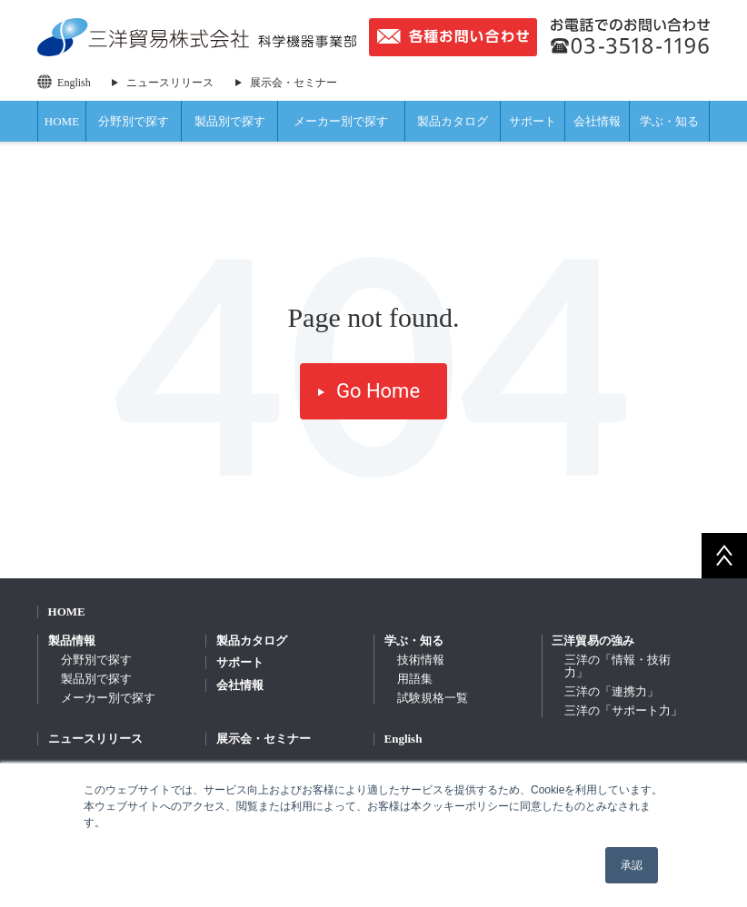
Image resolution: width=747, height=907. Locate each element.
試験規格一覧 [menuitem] (432, 698)
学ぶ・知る (669, 121)
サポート (532, 121)
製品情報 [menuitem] (71, 640)
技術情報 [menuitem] (420, 659)
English (74, 82)
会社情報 (597, 121)
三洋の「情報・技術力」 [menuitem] (617, 666)
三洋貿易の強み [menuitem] (593, 640)
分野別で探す (133, 121)
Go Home (378, 391)
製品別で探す (229, 121)
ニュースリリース (170, 82)
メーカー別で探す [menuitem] (108, 698)
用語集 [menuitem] (415, 678)
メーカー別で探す (341, 121)
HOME (62, 121)
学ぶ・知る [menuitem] (413, 640)
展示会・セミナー (293, 82)
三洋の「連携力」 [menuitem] (611, 691)
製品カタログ (452, 121)
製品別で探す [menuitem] (96, 678)
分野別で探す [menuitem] (96, 659)
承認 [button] (631, 865)
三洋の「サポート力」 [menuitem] (623, 710)
